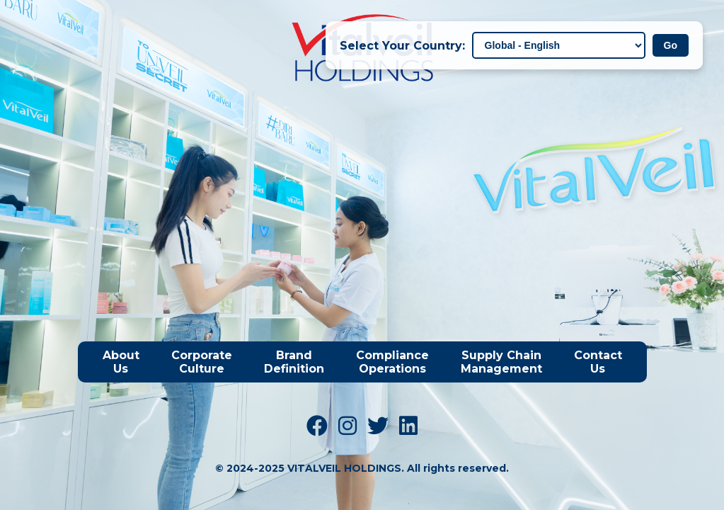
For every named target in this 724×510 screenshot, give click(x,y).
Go (670, 45)
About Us (121, 361)
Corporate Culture (201, 361)
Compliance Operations (392, 361)
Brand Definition (294, 361)
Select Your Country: (402, 45)
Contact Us (598, 361)
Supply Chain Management (501, 361)
